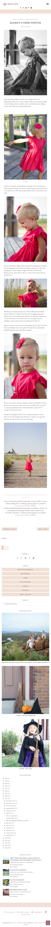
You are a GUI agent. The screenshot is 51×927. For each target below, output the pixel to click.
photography (25, 582)
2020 (6, 791)
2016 (6, 838)
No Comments (14, 867)
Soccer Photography (18, 870)
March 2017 (9, 830)
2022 (6, 786)
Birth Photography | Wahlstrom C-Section (17, 820)
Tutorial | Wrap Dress (12, 818)
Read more (20, 864)
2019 (6, 793)
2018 (6, 796)
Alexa (15, 19)
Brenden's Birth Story (18, 890)
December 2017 (10, 801)
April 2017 (9, 828)
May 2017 (9, 825)
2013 (6, 845)
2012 (6, 848)
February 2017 (10, 833)
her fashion (25, 573)
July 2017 (9, 813)
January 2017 (10, 835)
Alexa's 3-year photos (12, 816)
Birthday (21, 19)
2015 (6, 840)
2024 (6, 781)
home (25, 577)
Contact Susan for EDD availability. (25, 506)
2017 (6, 798)
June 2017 (9, 823)
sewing (25, 586)
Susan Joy (6, 547)
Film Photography (17, 880)
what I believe (25, 594)
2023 (6, 783)
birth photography (25, 569)
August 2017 (10, 811)
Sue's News (14, 922)
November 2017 (10, 803)
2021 (6, 788)
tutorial (25, 590)
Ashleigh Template (22, 922)
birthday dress (32, 19)
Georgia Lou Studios (38, 922)
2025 (6, 778)
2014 (6, 843)
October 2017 (10, 806)
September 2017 (10, 808)
